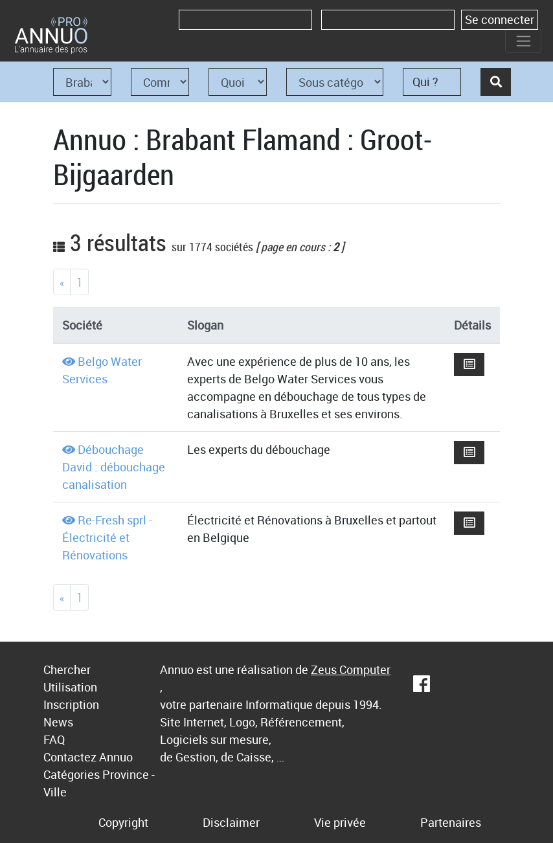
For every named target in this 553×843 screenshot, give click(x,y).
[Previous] (62, 282)
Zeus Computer (350, 669)
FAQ (54, 739)
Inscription (71, 704)
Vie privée (340, 822)
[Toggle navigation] (523, 40)
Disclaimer (231, 822)
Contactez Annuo (88, 757)
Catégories (71, 774)
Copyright (123, 822)
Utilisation (70, 687)
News (58, 722)
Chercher (67, 669)
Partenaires (450, 822)
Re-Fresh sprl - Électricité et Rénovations (107, 537)
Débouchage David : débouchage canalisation (113, 467)
